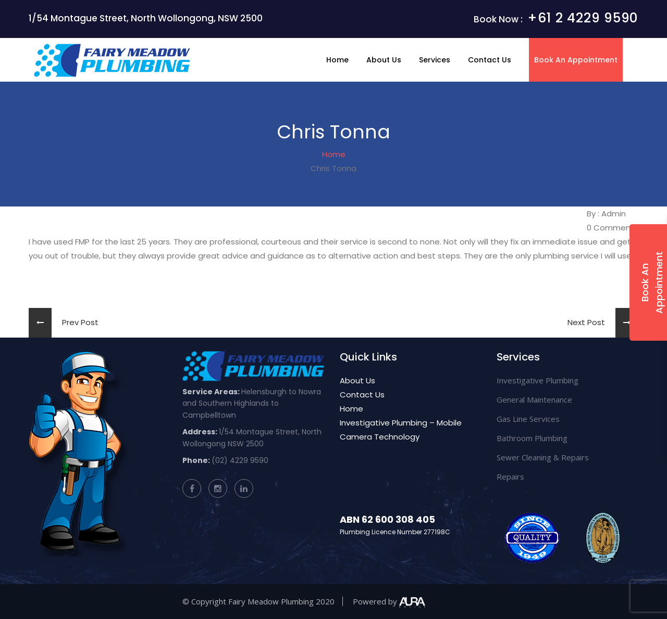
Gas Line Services (528, 419)
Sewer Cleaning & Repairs (543, 457)
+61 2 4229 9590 (582, 18)
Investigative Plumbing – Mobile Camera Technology (401, 429)
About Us (383, 60)
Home (337, 60)
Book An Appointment (575, 60)
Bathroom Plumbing (532, 438)
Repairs (510, 476)
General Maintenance (534, 399)
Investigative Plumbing (537, 380)
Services (434, 60)
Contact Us (489, 60)
